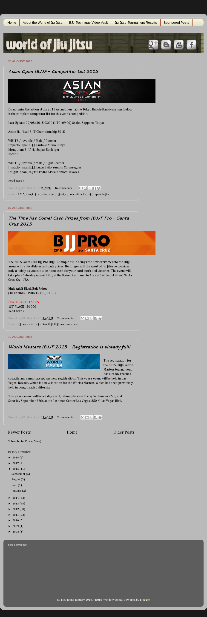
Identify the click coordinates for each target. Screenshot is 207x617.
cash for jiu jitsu (37, 324)
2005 (16, 531)
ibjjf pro (59, 324)
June (15, 485)
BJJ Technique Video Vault (88, 22)
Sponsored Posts (176, 22)
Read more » (16, 180)
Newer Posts (19, 432)
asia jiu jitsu (33, 194)
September (19, 473)
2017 (16, 463)
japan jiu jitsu (102, 194)
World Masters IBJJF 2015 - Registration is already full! (69, 347)
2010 (16, 520)
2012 (16, 509)
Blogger (145, 599)
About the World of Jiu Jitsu (43, 22)
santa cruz (72, 324)
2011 (16, 514)
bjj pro (22, 324)
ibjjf (90, 194)
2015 (21, 194)
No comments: (64, 188)
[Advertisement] (161, 127)
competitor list (77, 194)
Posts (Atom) (33, 441)
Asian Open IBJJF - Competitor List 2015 (53, 71)
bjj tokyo (62, 194)
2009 (16, 526)
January (17, 490)
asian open (48, 194)
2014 (16, 497)
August (16, 479)
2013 (16, 503)
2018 (16, 457)
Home (12, 22)
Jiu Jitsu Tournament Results (136, 22)
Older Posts (124, 432)
